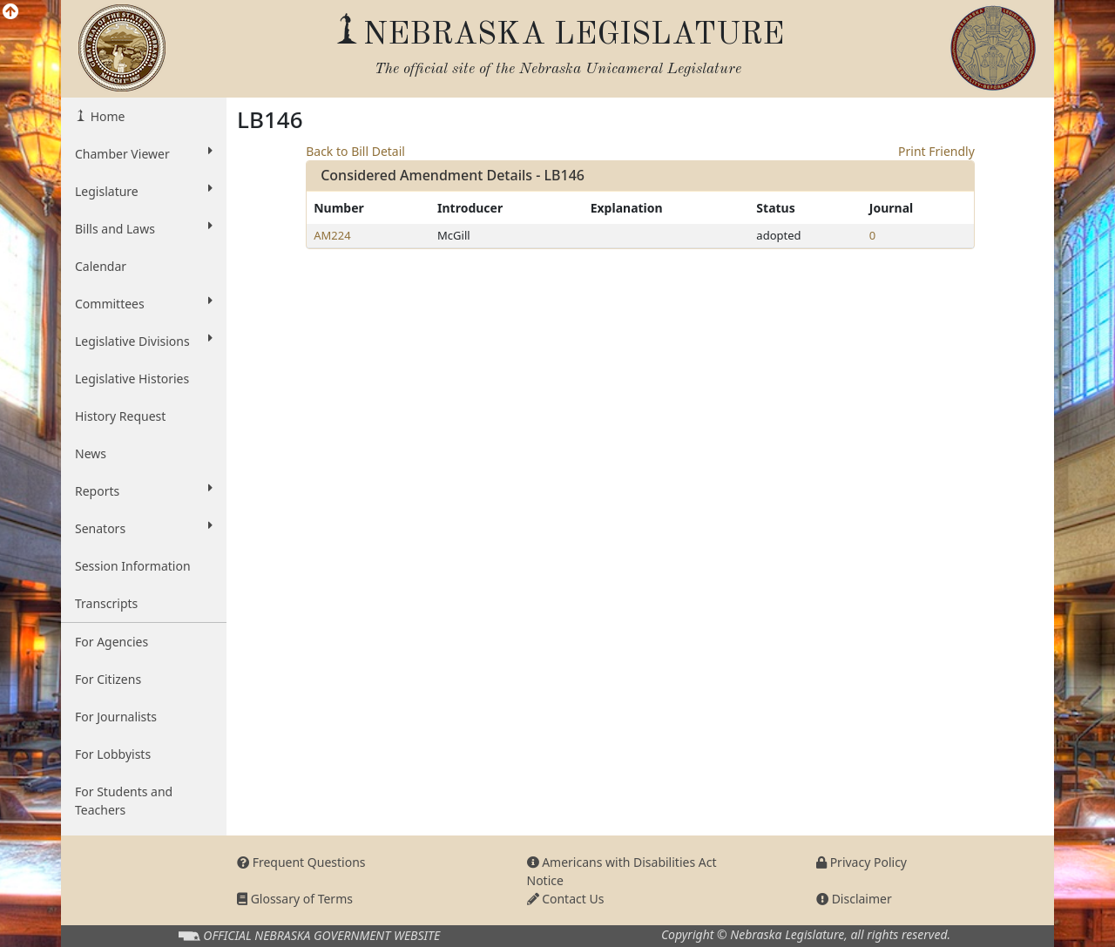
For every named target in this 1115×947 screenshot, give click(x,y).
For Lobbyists (113, 754)
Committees (144, 303)
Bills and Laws (144, 228)
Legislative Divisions (144, 340)
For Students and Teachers (123, 800)
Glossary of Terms (295, 898)
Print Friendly (936, 151)
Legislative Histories (132, 378)
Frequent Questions (301, 862)
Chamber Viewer (144, 153)
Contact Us (566, 898)
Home (106, 116)
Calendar (100, 266)
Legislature (144, 191)
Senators (144, 528)
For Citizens (108, 679)
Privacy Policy (861, 862)
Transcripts (106, 603)
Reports (144, 490)
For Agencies (111, 641)
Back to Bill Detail (355, 151)
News (90, 453)
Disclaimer (854, 898)
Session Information (133, 566)
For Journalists (116, 716)
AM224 (332, 235)
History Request (120, 416)
